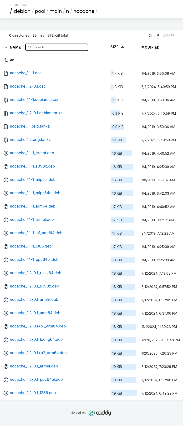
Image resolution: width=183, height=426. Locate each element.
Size (118, 47)
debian (22, 11)
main (56, 11)
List (154, 35)
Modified (151, 47)
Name (16, 47)
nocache (83, 11)
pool (40, 11)
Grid (168, 35)
